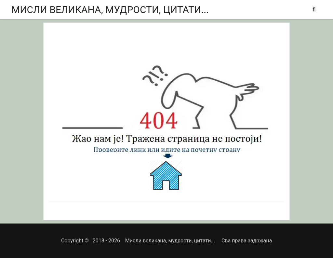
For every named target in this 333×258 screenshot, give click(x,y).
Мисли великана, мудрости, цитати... (110, 9)
